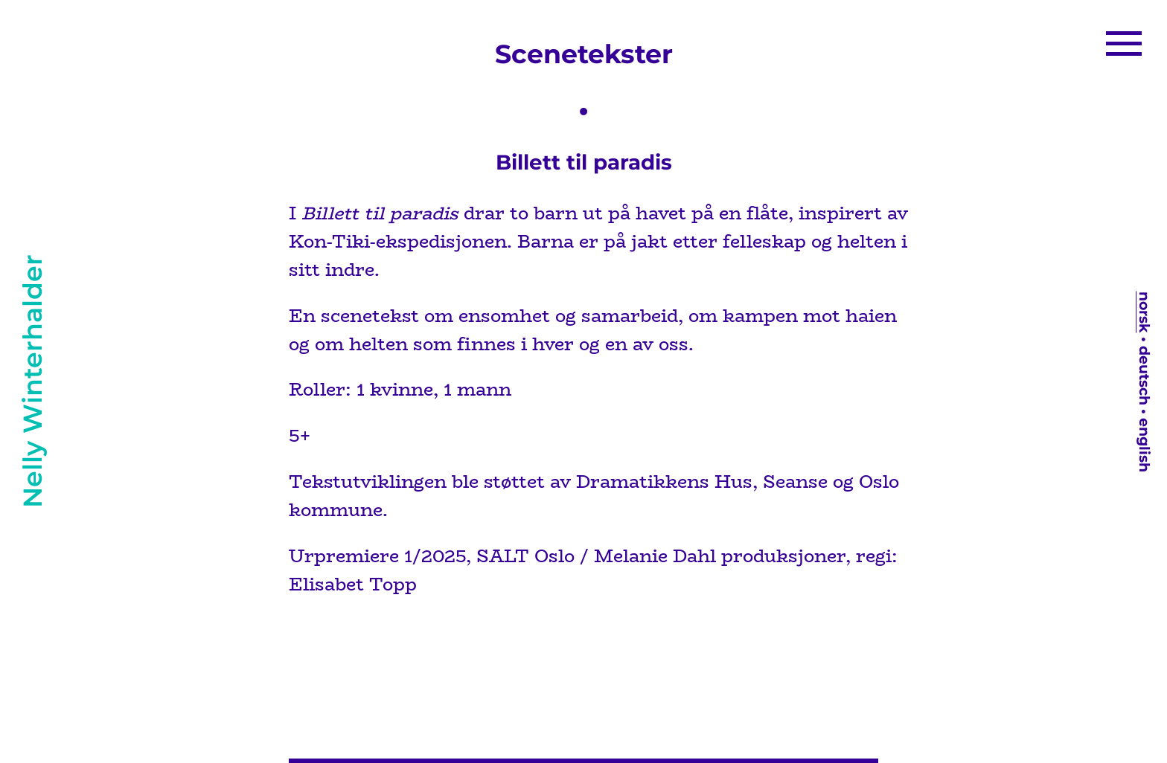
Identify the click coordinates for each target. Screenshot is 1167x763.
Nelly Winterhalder (32, 382)
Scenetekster (584, 54)
